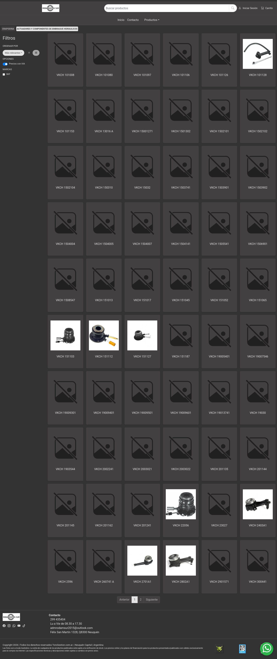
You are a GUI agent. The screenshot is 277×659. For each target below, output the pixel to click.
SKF (8, 74)
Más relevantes (12, 53)
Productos (150, 20)
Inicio (121, 20)
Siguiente (152, 599)
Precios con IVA (17, 63)
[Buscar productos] (170, 8)
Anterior (124, 599)
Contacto (133, 20)
